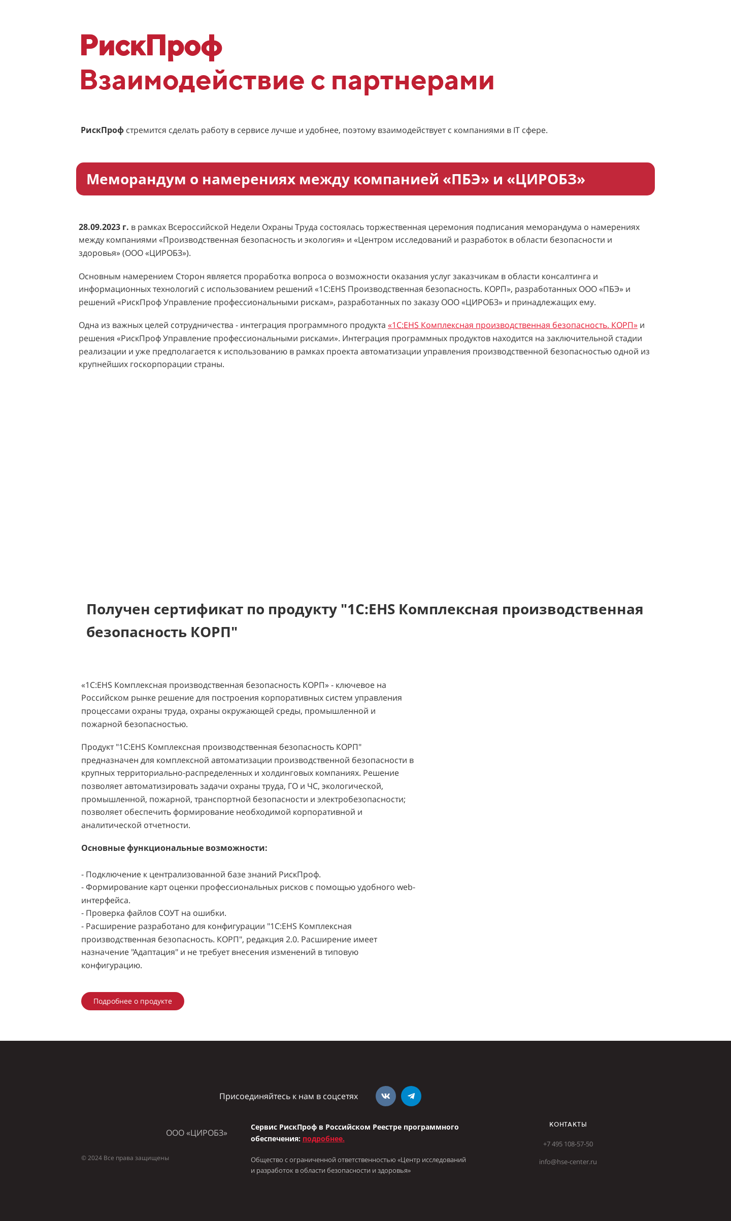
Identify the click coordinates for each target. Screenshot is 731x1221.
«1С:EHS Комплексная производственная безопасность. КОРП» (513, 325)
